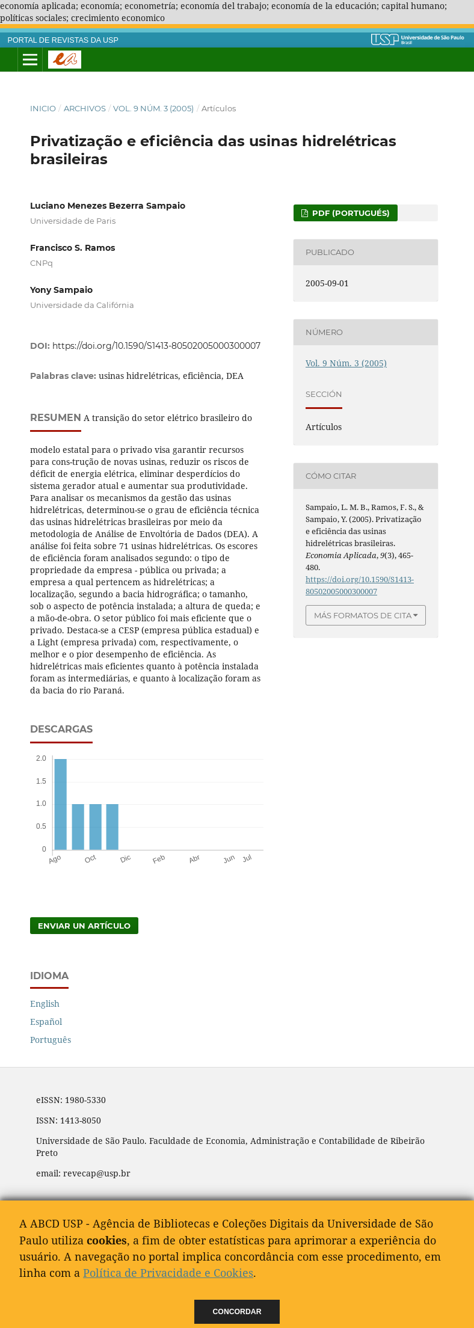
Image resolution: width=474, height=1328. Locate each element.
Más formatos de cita (362, 615)
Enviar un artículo (84, 925)
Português (50, 1039)
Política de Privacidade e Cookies (168, 1272)
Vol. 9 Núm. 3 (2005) (153, 108)
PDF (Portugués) (350, 213)
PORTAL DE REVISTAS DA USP (63, 40)
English (45, 1003)
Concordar (237, 1312)
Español (46, 1021)
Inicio (43, 108)
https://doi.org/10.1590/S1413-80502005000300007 (156, 345)
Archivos (85, 108)
